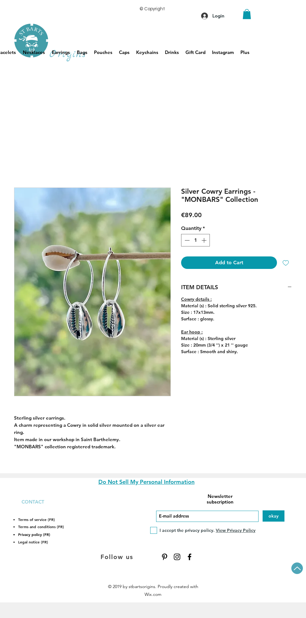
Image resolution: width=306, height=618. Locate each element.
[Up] (297, 568)
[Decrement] (186, 240)
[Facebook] (189, 556)
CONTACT (33, 502)
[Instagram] (177, 556)
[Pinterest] (164, 556)
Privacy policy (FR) (34, 534)
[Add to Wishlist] (285, 262)
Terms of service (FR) (36, 519)
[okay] (273, 516)
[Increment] (204, 240)
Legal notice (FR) (33, 541)
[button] (247, 14)
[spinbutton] (195, 240)
